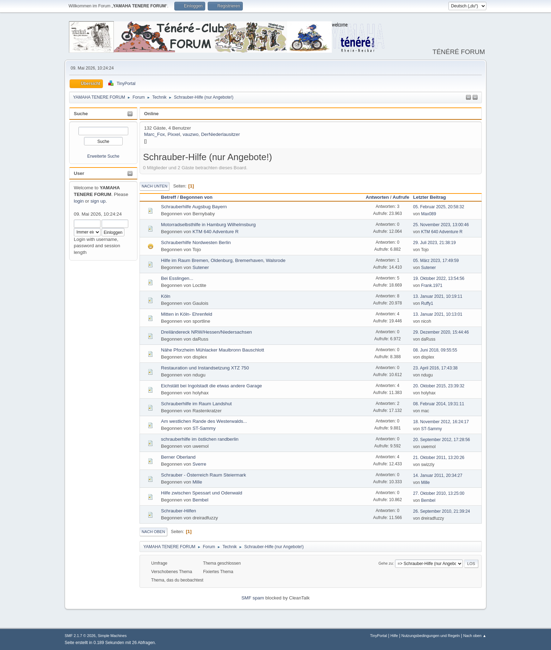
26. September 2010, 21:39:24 (441, 511)
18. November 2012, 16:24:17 (441, 421)
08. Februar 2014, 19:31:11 (438, 403)
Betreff (168, 197)
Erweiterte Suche (103, 156)
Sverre (199, 464)
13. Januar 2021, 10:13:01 (437, 314)
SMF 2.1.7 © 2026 (80, 635)
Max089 (428, 213)
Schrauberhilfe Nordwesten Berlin (196, 242)
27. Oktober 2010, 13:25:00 (439, 493)
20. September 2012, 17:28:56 (441, 439)
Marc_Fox (154, 134)
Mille (197, 482)
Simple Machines (112, 635)
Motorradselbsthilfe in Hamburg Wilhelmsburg (208, 224)
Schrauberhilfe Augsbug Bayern (194, 206)
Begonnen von (196, 197)
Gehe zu (385, 563)
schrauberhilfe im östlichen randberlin (200, 439)
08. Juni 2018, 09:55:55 (435, 350)
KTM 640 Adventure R (216, 231)
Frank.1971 (431, 285)
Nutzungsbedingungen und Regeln (430, 635)
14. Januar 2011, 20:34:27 (437, 475)
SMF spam (252, 597)
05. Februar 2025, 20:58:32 (438, 206)
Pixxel (174, 134)
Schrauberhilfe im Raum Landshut (196, 403)
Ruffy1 (427, 303)
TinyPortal (378, 635)
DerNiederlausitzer (220, 134)
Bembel (200, 500)
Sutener (201, 267)
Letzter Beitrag (432, 197)
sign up (97, 201)
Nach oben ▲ (474, 635)
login (79, 201)
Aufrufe (401, 197)
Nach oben (153, 532)
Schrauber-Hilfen (178, 510)
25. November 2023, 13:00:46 (441, 224)
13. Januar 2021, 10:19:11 (437, 296)
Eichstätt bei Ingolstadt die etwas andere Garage (211, 385)
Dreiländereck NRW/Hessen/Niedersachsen (206, 332)
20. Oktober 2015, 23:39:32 (439, 385)
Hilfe (394, 635)
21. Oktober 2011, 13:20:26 (439, 457)
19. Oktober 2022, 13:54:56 (439, 278)
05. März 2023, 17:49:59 (436, 260)
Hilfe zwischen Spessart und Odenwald (201, 492)
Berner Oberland (178, 457)
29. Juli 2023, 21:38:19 (434, 242)
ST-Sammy (204, 428)
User (79, 173)
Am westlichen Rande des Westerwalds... (204, 421)
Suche (81, 113)
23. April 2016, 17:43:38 (435, 368)
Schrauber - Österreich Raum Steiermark (203, 475)
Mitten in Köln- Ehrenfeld (186, 314)
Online (151, 113)
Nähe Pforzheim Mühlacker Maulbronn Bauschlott (212, 350)
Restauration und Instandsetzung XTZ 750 (205, 367)
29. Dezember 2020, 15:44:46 (441, 332)
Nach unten (154, 186)
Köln (165, 296)
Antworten (377, 197)
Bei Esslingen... (177, 278)
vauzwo (191, 134)
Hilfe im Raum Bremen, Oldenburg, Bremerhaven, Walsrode (223, 260)
